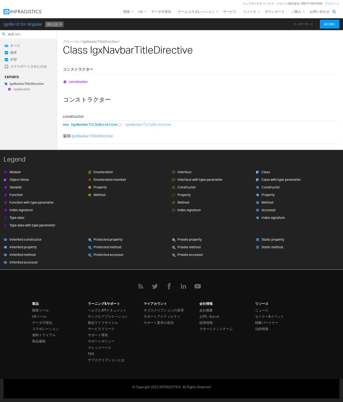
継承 (13, 52)
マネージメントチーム (216, 329)
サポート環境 (98, 335)
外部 (13, 59)
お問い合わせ (320, 12)
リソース (249, 12)
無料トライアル (43, 335)
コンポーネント (303, 24)
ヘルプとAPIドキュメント (107, 310)
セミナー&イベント (269, 316)
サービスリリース (101, 329)
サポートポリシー (101, 341)
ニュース (261, 310)
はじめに (329, 24)
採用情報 (206, 323)
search (4, 34)
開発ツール (40, 310)
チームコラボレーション (196, 12)
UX (140, 12)
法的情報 (261, 329)
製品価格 (38, 341)
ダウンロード (275, 12)
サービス (229, 12)
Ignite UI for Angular (23, 24)
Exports (12, 77)
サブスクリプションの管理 (164, 310)
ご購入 (296, 12)
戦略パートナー (266, 323)
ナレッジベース (99, 347)
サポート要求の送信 (159, 323)
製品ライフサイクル (103, 323)
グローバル (71, 41)
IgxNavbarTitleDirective (27, 84)
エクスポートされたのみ (28, 66)
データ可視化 (161, 12)
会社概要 (206, 310)
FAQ (91, 354)
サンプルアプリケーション (108, 316)
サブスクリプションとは (106, 360)
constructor (21, 89)
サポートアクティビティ (162, 316)
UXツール (39, 316)
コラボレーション (45, 329)
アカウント (332, 3)
